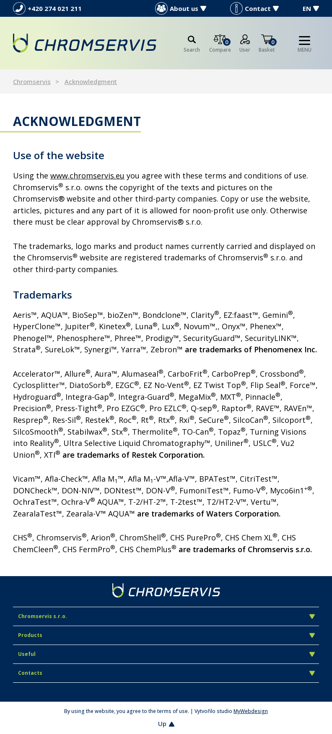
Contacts (166, 672)
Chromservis (32, 81)
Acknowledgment (91, 81)
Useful (166, 654)
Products (166, 635)
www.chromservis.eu (87, 175)
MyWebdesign (250, 711)
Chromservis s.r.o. (166, 616)
